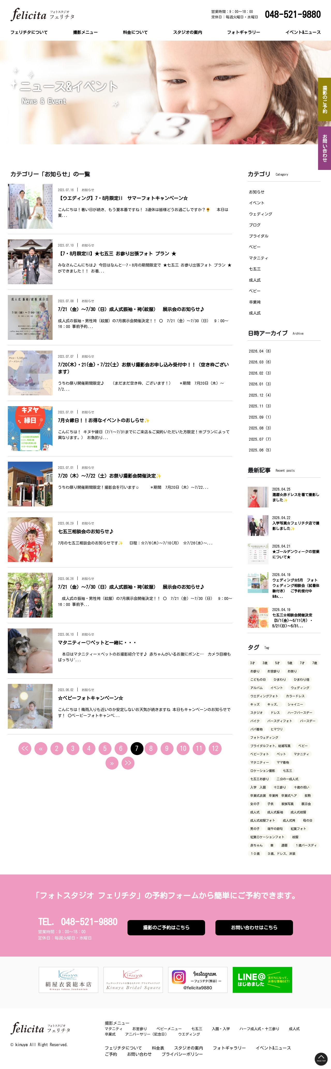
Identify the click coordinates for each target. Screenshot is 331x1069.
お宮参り (273, 671)
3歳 (265, 662)
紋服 (295, 836)
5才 (277, 662)
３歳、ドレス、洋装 (281, 853)
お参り (255, 671)
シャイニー (295, 704)
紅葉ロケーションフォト (267, 836)
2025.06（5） (261, 450)
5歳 (290, 662)
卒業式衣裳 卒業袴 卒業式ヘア (273, 795)
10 (183, 748)
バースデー (307, 720)
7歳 (314, 662)
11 (199, 748)
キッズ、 (273, 704)
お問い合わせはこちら (254, 927)
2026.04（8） (261, 351)
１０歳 (255, 853)
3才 (252, 662)
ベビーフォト (259, 754)
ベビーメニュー (169, 1029)
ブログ (255, 225)
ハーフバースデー (300, 712)
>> (128, 762)
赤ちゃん (256, 845)
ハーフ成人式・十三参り (259, 1029)
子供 (270, 803)
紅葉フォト (298, 828)
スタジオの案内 (187, 32)
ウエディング (189, 1034)
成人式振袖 (275, 812)
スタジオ (256, 712)
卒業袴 (255, 302)
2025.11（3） (261, 406)
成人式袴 (289, 820)
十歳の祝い (301, 787)
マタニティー (259, 762)
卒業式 (110, 1034)
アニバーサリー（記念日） (147, 1034)
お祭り (292, 671)
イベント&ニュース (303, 32)
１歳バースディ (306, 845)
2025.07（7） (261, 439)
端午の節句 (275, 828)
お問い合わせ (139, 1054)
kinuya (22, 1045)
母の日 (307, 820)
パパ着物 (256, 729)
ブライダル (258, 236)
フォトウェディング (264, 737)
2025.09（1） (261, 417)
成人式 (255, 280)
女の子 (255, 803)
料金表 (158, 1048)
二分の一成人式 (287, 778)
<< (24, 748)
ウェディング (260, 214)
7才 (302, 662)
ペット (281, 754)
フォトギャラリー (243, 32)
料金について (135, 32)
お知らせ (257, 192)
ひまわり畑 (301, 679)
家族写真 (287, 803)
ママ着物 (283, 762)
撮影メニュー (85, 32)
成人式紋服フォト (262, 820)
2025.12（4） (261, 395)
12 (215, 748)
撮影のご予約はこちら (166, 927)
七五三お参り (259, 778)
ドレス (275, 712)
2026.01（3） (261, 384)
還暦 (284, 845)
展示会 (306, 803)
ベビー (255, 247)
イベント (257, 203)
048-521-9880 (293, 14)
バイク (255, 720)
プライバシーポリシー (182, 1054)
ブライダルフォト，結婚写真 (270, 745)
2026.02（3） (261, 373)
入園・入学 (221, 1029)
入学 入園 (258, 787)
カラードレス (295, 696)
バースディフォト (279, 720)
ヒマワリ (276, 729)
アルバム (256, 687)
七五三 (255, 269)
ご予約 (111, 1054)
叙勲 (308, 795)
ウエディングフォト (264, 696)
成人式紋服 (298, 812)
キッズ (255, 704)
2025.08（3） (261, 428)
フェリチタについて (29, 32)
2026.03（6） (261, 362)
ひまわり (280, 679)
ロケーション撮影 (262, 770)
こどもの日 (258, 679)
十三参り (280, 787)
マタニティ (258, 258)
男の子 (255, 828)
